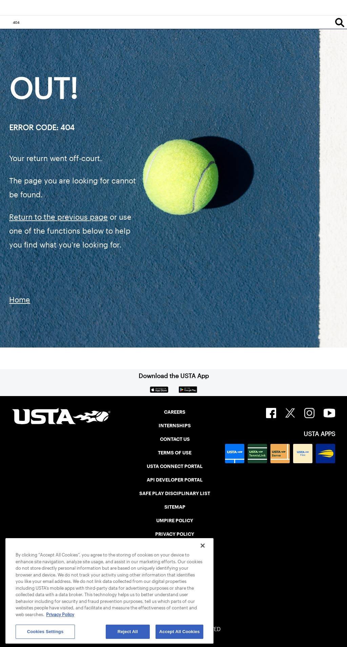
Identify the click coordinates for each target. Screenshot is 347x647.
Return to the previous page (58, 217)
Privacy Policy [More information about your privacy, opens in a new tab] (60, 614)
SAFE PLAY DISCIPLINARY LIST (174, 493)
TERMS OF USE (174, 452)
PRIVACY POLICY (174, 534)
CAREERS (174, 412)
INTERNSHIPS (175, 425)
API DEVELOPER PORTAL (175, 480)
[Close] (202, 545)
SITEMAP (174, 507)
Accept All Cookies (179, 631)
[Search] (339, 22)
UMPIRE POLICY (174, 520)
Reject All (128, 631)
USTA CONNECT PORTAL (175, 466)
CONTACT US (175, 439)
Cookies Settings (45, 631)
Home (19, 300)
